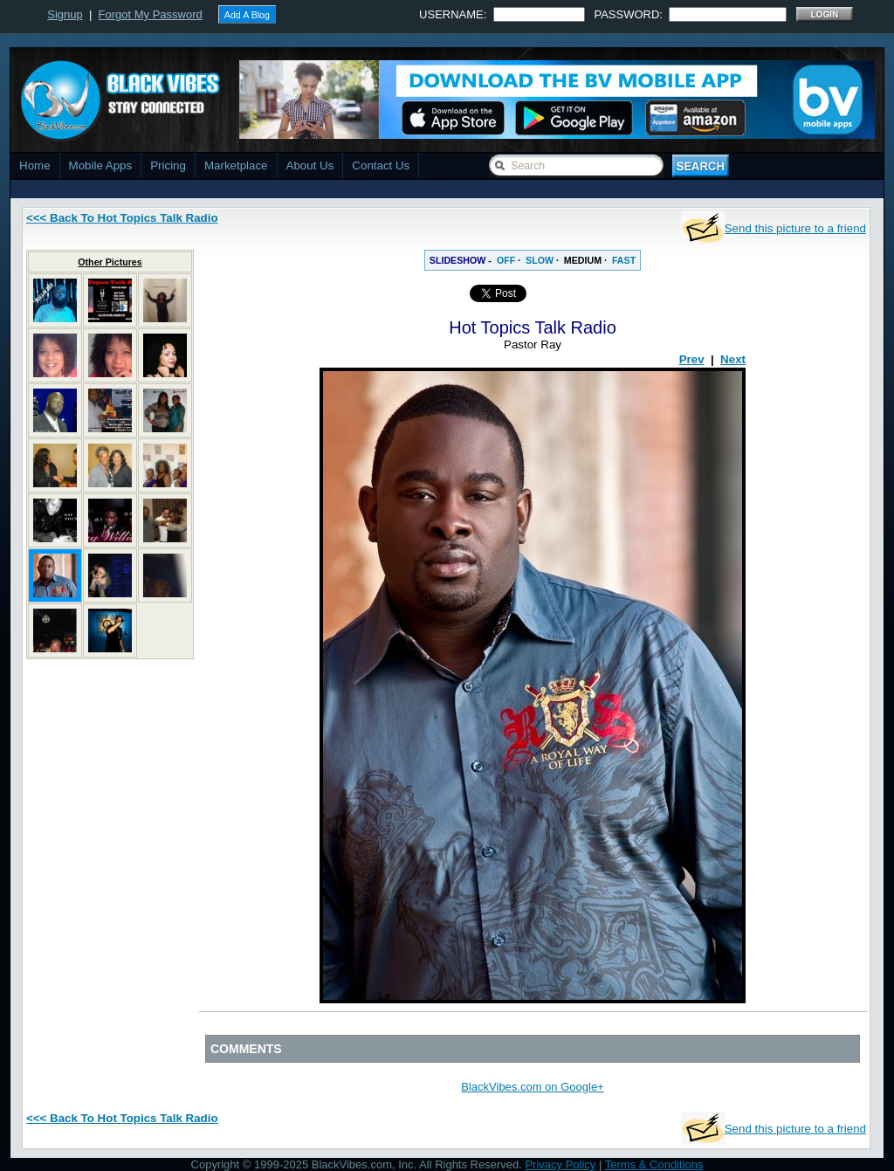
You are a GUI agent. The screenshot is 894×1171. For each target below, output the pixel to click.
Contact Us (380, 165)
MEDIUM (583, 260)
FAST (624, 260)
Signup (64, 14)
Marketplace (236, 165)
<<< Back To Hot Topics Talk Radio (122, 217)
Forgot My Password (151, 14)
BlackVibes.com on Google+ (532, 1086)
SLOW (540, 260)
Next (733, 359)
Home (35, 165)
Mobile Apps (101, 165)
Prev (692, 359)
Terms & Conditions (654, 1164)
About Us (310, 165)
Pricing (168, 165)
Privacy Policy (560, 1164)
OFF (506, 260)
